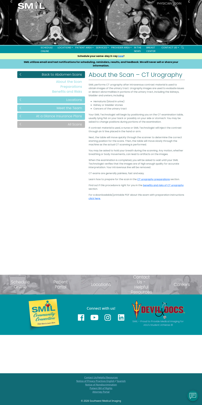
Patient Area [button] (83, 47)
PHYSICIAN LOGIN (169, 3)
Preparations (71, 86)
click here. (95, 198)
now (120, 56)
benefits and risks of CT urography (163, 185)
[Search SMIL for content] (182, 47)
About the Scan (69, 81)
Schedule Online (47, 49)
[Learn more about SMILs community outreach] (44, 314)
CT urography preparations (153, 179)
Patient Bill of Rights (101, 388)
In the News (137, 49)
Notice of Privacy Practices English (95, 381)
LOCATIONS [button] (64, 47)
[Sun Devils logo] (158, 309)
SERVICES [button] (101, 47)
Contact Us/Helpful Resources (101, 377)
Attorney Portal (101, 391)
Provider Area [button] (120, 47)
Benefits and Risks (67, 91)
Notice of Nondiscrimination (101, 384)
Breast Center (150, 49)
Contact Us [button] (169, 47)
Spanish (121, 381)
